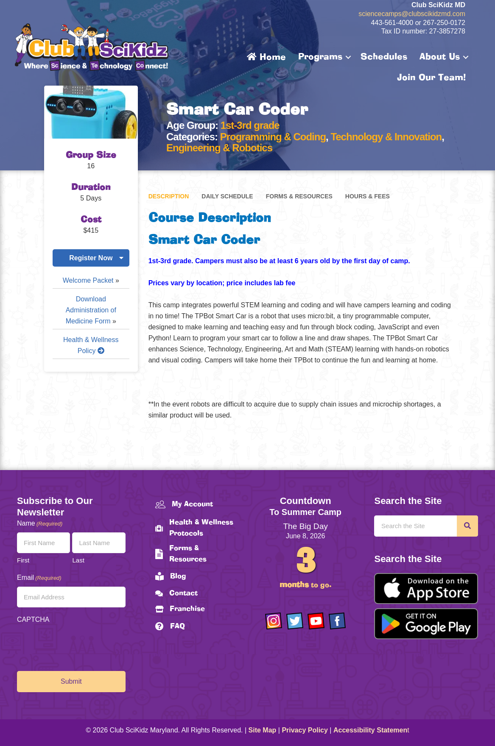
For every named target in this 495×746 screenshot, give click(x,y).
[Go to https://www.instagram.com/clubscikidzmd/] (273, 620)
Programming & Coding (273, 136)
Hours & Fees (367, 196)
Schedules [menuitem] (384, 57)
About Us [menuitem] (439, 57)
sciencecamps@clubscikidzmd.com (411, 13)
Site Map (263, 730)
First (23, 560)
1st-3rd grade (250, 125)
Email (39, 577)
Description (168, 196)
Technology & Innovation (386, 136)
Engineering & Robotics (219, 147)
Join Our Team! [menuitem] (431, 78)
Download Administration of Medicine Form (91, 310)
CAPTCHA (33, 619)
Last (78, 560)
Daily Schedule (227, 196)
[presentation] (81, 645)
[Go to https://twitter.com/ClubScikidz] (294, 620)
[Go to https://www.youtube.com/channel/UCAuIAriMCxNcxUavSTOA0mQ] (316, 620)
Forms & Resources (299, 196)
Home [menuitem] (266, 57)
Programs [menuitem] (320, 57)
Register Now (90, 258)
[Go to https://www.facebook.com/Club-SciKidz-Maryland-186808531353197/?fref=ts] (337, 620)
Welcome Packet (88, 280)
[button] (348, 57)
